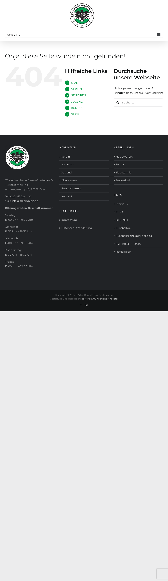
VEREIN (76, 89)
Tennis (120, 164)
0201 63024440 (20, 196)
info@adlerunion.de (24, 200)
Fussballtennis (71, 188)
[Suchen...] (138, 102)
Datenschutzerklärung (76, 228)
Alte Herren (69, 180)
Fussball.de (123, 228)
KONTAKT (77, 108)
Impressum (69, 219)
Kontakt (66, 196)
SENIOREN (78, 95)
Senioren (67, 164)
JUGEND (77, 101)
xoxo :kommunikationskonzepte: (100, 298)
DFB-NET (122, 219)
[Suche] (118, 102)
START (75, 82)
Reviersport (124, 251)
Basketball (123, 180)
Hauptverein (124, 156)
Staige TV (122, 204)
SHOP (75, 114)
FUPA (119, 212)
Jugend (66, 172)
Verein (65, 156)
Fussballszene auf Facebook (135, 235)
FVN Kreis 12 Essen (128, 243)
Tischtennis (123, 172)
